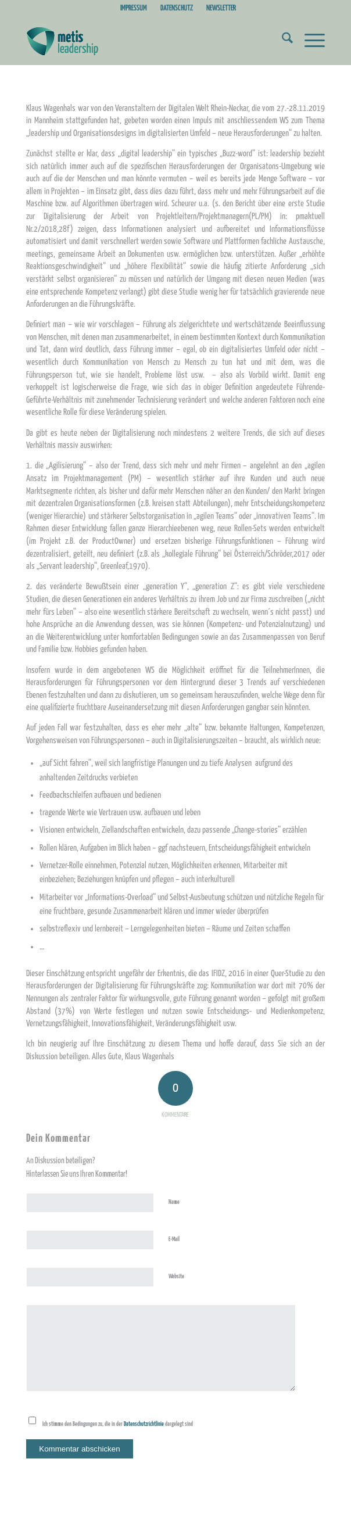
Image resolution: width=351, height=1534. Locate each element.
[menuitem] (133, 9)
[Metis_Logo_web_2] (145, 41)
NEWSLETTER (221, 8)
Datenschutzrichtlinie (144, 1424)
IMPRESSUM (133, 8)
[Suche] (281, 41)
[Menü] (309, 41)
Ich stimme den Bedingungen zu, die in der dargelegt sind (117, 1424)
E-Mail (176, 1239)
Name (176, 1202)
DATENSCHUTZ (176, 8)
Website (176, 1276)
